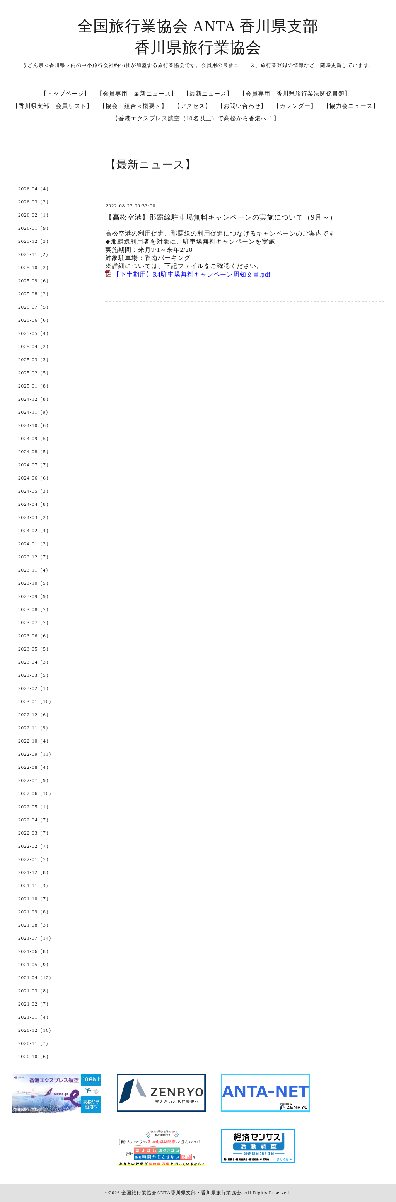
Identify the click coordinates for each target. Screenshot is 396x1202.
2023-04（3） (34, 662)
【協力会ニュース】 (351, 106)
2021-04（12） (36, 977)
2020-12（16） (36, 1030)
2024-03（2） (34, 517)
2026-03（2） (34, 202)
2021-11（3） (34, 885)
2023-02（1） (34, 688)
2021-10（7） (34, 899)
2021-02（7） (34, 1004)
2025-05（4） (34, 333)
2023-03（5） (34, 675)
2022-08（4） (34, 767)
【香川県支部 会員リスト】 (52, 106)
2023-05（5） (34, 649)
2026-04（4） (34, 188)
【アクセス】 (192, 106)
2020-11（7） (34, 1043)
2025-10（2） (34, 267)
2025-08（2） (34, 294)
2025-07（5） (34, 307)
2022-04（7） (34, 820)
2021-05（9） (34, 964)
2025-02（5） (34, 373)
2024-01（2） (34, 543)
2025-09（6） (34, 280)
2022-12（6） (34, 714)
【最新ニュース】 (208, 93)
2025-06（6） (34, 320)
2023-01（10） (36, 701)
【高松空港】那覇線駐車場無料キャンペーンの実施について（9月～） (221, 217)
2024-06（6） (34, 478)
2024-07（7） (34, 465)
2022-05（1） (34, 806)
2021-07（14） (36, 938)
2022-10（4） (34, 741)
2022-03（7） (34, 833)
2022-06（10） (36, 793)
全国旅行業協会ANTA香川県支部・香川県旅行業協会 (181, 1192)
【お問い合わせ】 (242, 106)
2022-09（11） (36, 754)
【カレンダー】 (295, 106)
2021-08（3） (34, 925)
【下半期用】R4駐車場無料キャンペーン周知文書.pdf (192, 274)
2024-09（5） (34, 438)
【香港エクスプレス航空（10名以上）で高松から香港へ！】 (196, 118)
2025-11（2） (34, 254)
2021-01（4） (34, 1017)
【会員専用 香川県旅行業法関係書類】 (295, 93)
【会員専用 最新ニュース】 (137, 93)
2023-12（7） (34, 557)
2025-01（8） (34, 386)
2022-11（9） (34, 728)
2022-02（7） (34, 846)
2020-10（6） (34, 1056)
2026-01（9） (34, 228)
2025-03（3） (34, 359)
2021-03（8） (34, 991)
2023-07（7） (34, 622)
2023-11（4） (34, 570)
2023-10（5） (34, 583)
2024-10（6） (34, 425)
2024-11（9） (34, 412)
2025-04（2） (34, 346)
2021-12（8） (34, 872)
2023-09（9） (34, 596)
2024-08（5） (34, 451)
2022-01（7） (34, 859)
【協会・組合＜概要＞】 (133, 106)
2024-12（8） (34, 399)
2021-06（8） (34, 951)
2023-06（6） (34, 636)
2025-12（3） (34, 241)
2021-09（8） (34, 912)
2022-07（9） (34, 780)
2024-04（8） (34, 504)
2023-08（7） (34, 609)
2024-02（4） (34, 530)
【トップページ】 (65, 93)
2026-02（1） (34, 215)
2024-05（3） (34, 491)
